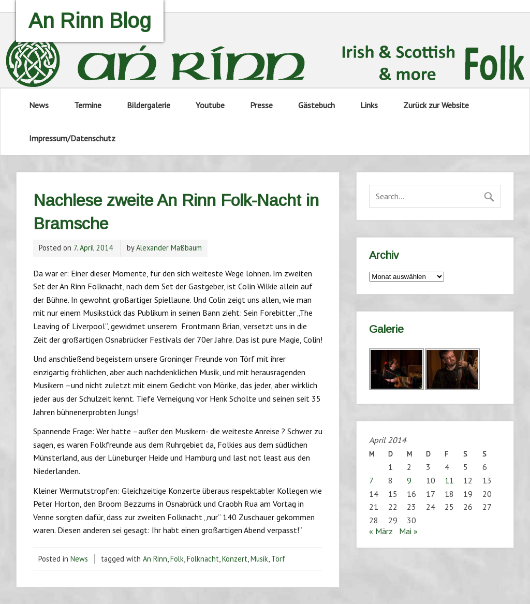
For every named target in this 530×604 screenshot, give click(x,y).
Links (369, 105)
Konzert (234, 559)
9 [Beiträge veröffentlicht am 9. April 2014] (409, 480)
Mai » (408, 531)
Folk (177, 559)
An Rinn (155, 559)
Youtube (210, 105)
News (39, 105)
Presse (261, 105)
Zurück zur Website (436, 105)
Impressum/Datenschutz (72, 138)
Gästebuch (316, 105)
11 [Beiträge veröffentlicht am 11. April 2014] (449, 480)
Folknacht (203, 559)
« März (381, 531)
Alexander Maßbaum (169, 248)
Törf (278, 559)
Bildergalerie (148, 105)
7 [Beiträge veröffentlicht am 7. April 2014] (371, 480)
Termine (87, 105)
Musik (259, 559)
